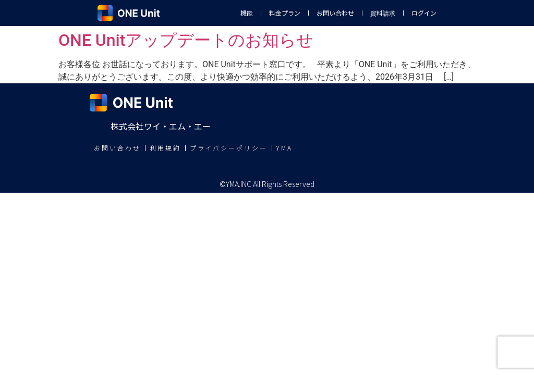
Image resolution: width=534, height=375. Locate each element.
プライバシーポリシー (229, 148)
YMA (285, 148)
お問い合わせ (335, 12)
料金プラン (284, 12)
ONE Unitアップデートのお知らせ (185, 40)
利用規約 (165, 148)
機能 (246, 12)
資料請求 (382, 12)
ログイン (423, 12)
